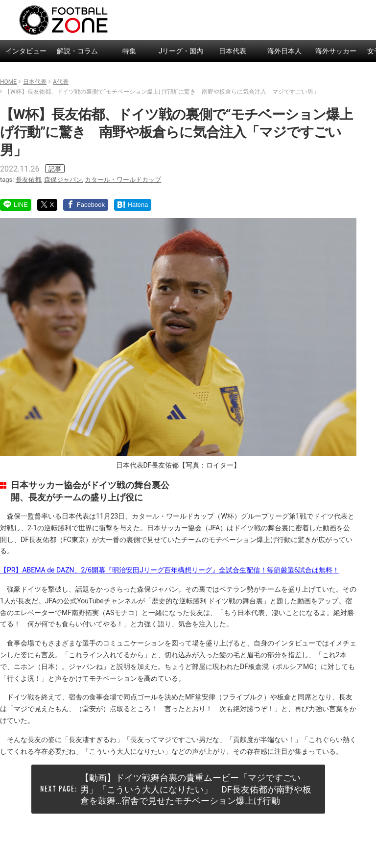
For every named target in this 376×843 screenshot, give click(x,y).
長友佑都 (28, 179)
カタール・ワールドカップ (123, 179)
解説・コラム (77, 51)
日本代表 (232, 51)
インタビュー (26, 51)
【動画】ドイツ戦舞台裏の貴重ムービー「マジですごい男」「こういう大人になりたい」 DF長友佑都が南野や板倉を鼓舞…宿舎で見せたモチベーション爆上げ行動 (195, 789)
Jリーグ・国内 (181, 51)
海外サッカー (335, 51)
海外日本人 (284, 51)
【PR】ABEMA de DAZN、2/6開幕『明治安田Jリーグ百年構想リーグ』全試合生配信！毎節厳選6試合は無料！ (169, 570)
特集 (129, 51)
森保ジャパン (63, 179)
